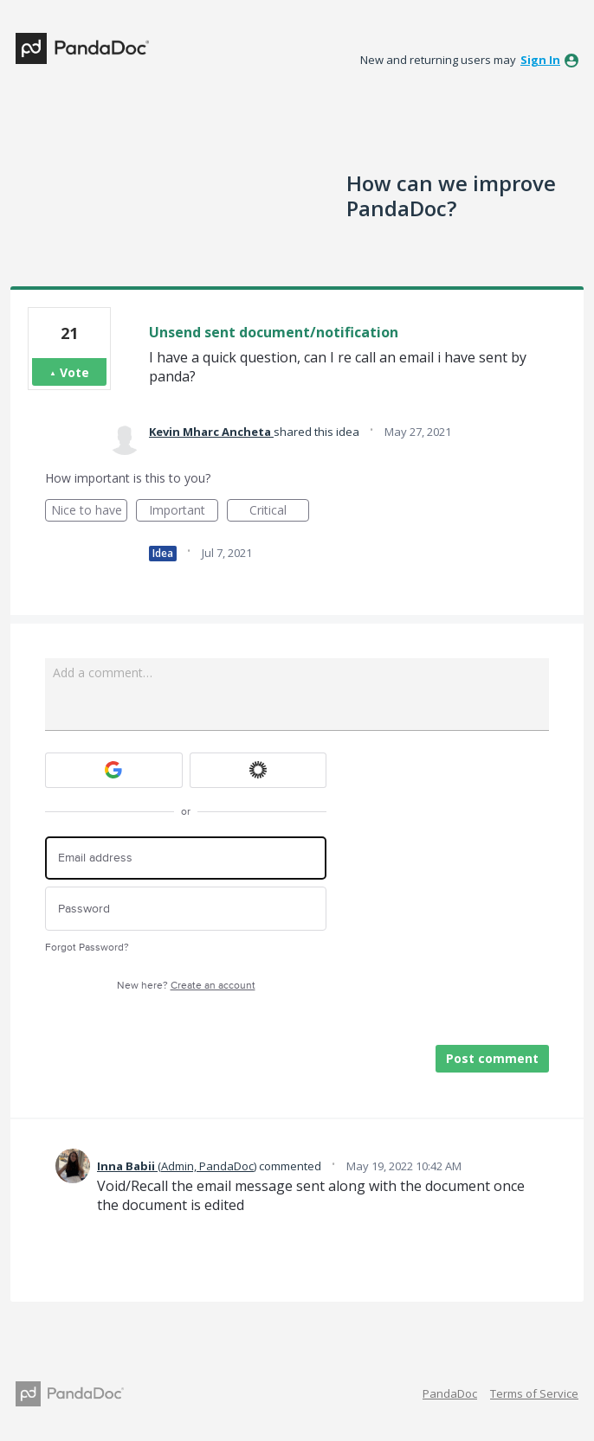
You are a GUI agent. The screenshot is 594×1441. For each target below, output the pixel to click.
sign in (540, 59)
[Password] (185, 909)
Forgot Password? (87, 947)
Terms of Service (534, 1393)
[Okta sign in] (258, 770)
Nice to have (89, 512)
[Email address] (185, 858)
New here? (186, 985)
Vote (74, 372)
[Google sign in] (114, 770)
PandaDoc (450, 1393)
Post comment (492, 1058)
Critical (279, 512)
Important (183, 512)
